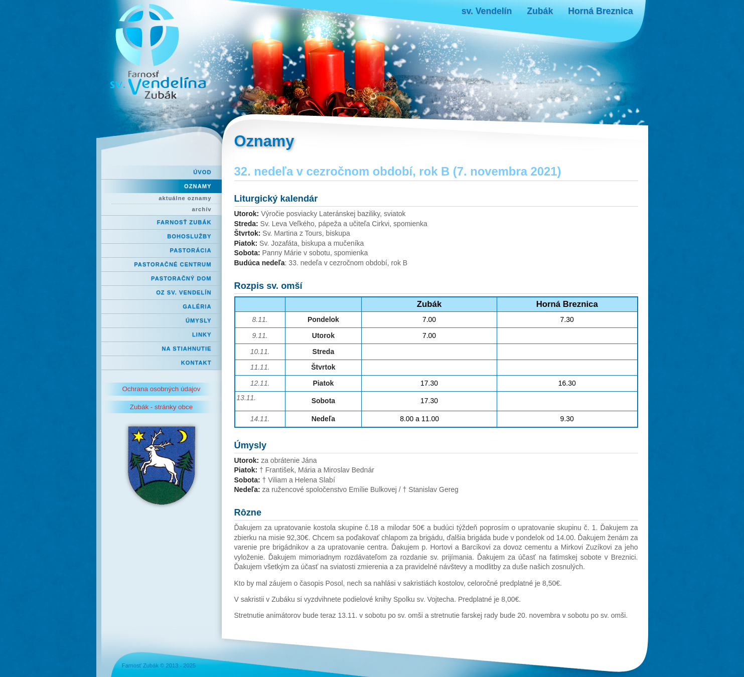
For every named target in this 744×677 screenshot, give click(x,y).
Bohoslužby (189, 236)
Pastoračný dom (181, 278)
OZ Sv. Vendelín (183, 292)
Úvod (202, 172)
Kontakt (196, 363)
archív (202, 209)
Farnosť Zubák (184, 222)
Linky (202, 334)
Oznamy (197, 186)
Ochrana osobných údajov (161, 389)
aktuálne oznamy (185, 198)
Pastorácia (191, 250)
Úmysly (199, 320)
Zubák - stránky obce (161, 407)
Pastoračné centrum (172, 264)
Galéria (197, 306)
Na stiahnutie (187, 349)
